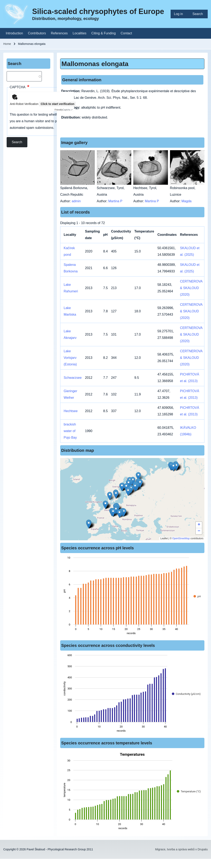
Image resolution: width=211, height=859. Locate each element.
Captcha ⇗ (64, 110)
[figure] (132, 597)
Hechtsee (71, 411)
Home (7, 43)
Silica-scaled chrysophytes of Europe (98, 11)
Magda (187, 201)
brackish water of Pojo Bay (70, 431)
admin (76, 201)
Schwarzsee (73, 377)
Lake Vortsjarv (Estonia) (70, 357)
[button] (128, 491)
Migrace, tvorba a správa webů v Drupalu (181, 849)
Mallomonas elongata (94, 63)
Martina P (115, 201)
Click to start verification (57, 104)
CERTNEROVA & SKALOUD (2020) (191, 288)
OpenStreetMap (181, 538)
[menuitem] (180, 14)
